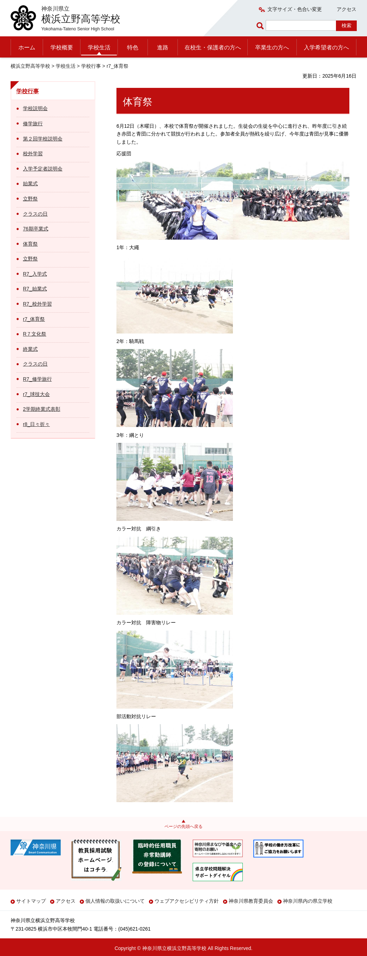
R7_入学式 (35, 274)
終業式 (30, 349)
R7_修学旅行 (37, 379)
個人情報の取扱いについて (115, 901)
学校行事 (91, 66)
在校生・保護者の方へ (213, 47)
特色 (132, 47)
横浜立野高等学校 (30, 66)
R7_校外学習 (37, 304)
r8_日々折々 (36, 424)
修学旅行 (33, 123)
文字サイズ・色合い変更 (294, 9)
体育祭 (30, 244)
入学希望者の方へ (326, 47)
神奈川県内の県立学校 (307, 901)
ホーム (26, 47)
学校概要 (61, 47)
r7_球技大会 (36, 394)
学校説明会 (35, 108)
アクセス (346, 9)
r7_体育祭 (34, 319)
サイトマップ (31, 901)
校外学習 (33, 153)
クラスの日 (35, 214)
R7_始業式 (35, 288)
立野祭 (30, 199)
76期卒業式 (35, 229)
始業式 (30, 183)
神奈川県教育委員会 (251, 901)
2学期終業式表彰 (41, 409)
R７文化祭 (34, 334)
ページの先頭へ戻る (183, 826)
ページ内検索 (261, 25)
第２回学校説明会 (42, 139)
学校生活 (99, 47)
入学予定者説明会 (42, 169)
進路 (162, 47)
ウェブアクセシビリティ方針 (187, 901)
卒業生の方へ (272, 47)
